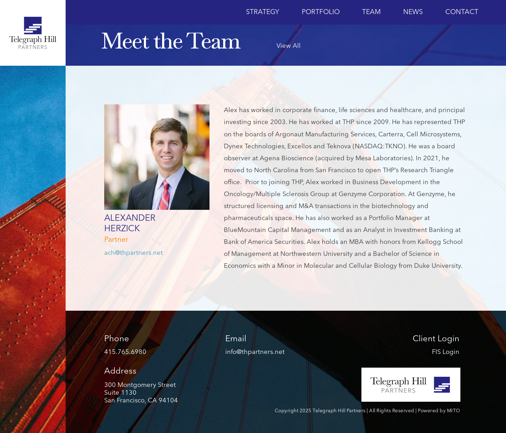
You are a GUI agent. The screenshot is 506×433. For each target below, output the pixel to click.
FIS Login (445, 352)
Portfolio (321, 12)
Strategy (262, 12)
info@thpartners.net (255, 352)
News (413, 12)
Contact (461, 12)
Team (371, 12)
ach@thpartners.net (133, 253)
